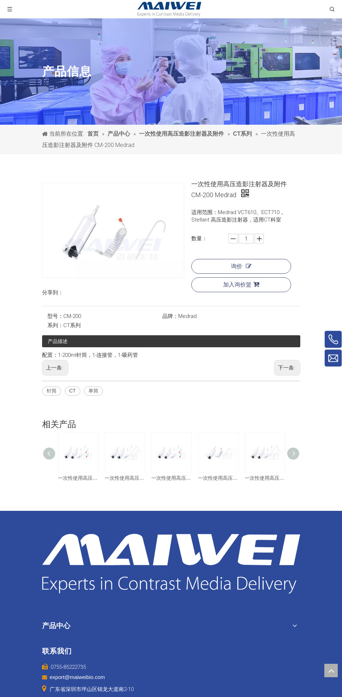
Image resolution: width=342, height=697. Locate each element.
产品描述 (58, 341)
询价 (241, 266)
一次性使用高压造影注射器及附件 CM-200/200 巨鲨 (78, 478)
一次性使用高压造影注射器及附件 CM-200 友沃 (218, 478)
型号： (55, 316)
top (331, 670)
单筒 (93, 391)
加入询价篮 (241, 284)
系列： (55, 325)
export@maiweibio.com (77, 677)
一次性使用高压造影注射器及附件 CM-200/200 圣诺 (264, 478)
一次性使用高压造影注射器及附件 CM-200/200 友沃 (124, 478)
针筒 (52, 391)
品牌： (170, 316)
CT (72, 391)
